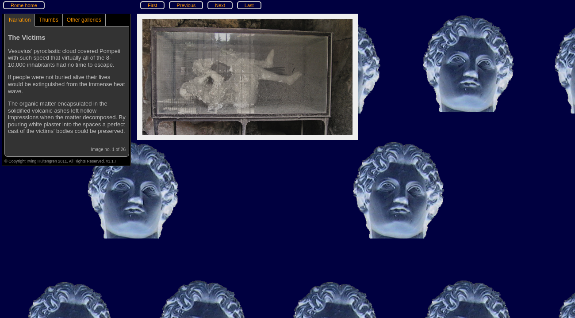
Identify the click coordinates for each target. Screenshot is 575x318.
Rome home (24, 5)
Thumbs (48, 20)
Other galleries (84, 20)
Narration (20, 20)
